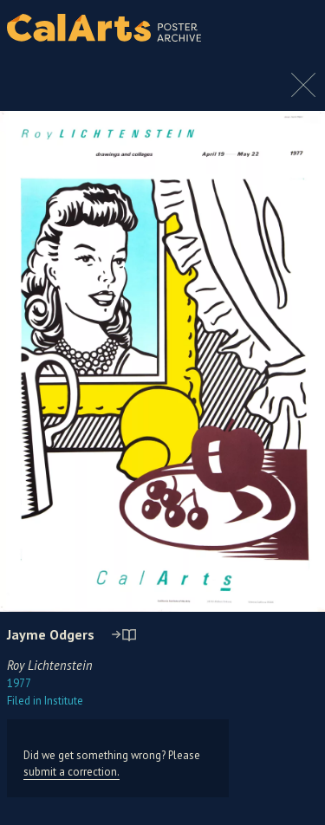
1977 (19, 683)
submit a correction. (71, 771)
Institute (45, 700)
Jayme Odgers (50, 634)
